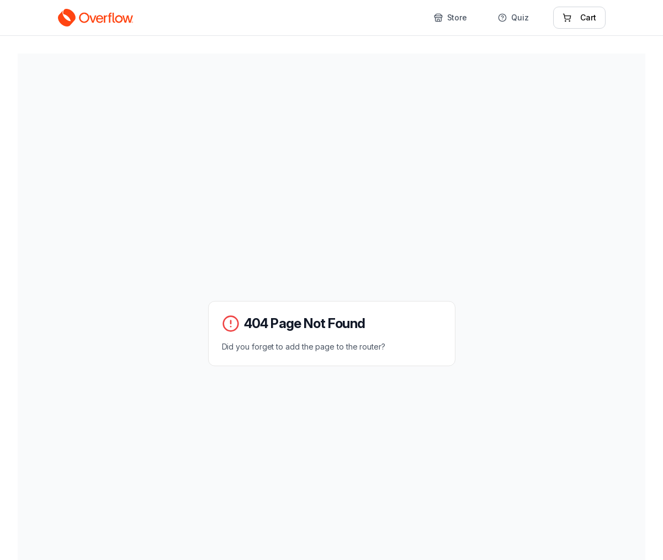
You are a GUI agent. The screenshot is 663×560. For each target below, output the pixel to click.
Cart (579, 17)
